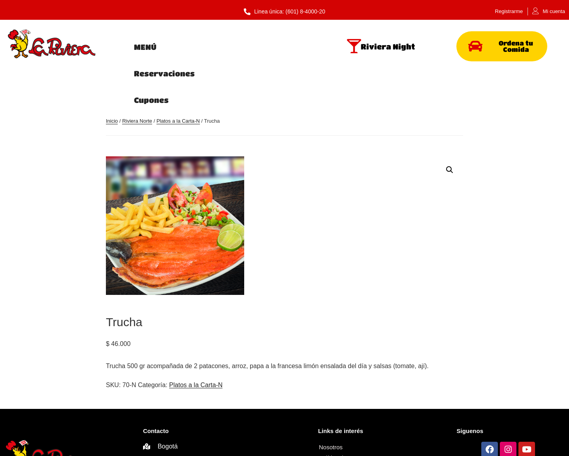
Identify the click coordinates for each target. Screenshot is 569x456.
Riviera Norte (137, 73)
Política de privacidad (382, 398)
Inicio (112, 73)
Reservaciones (213, 47)
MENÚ (145, 47)
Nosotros (331, 398)
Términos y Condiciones (350, 409)
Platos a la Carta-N (178, 73)
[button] (450, 121)
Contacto (331, 420)
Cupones (288, 47)
